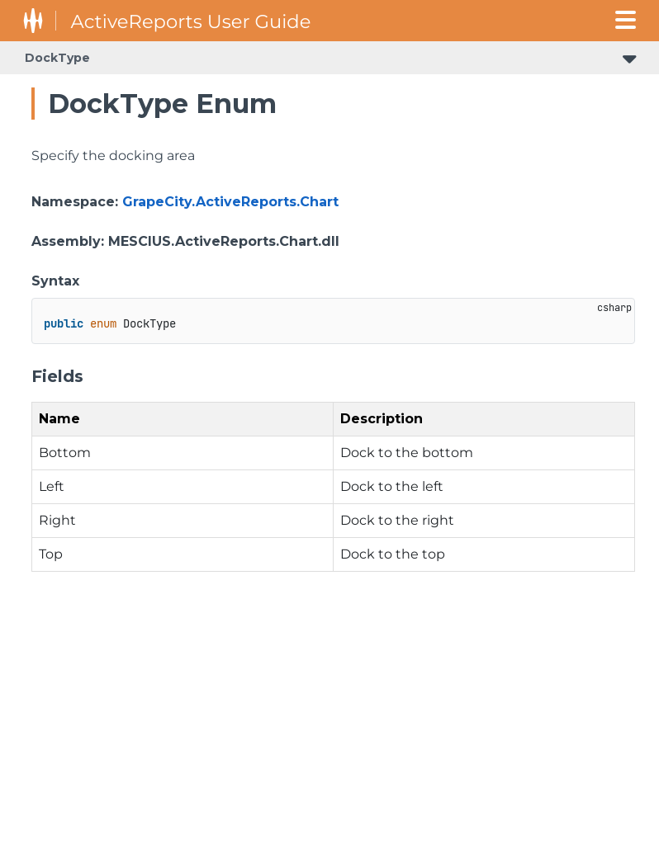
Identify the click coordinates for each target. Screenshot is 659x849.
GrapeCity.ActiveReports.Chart (230, 202)
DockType (57, 57)
